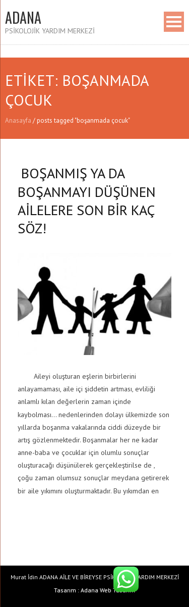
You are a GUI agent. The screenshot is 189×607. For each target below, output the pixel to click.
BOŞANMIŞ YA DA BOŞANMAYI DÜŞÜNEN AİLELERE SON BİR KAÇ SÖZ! (87, 200)
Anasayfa (18, 120)
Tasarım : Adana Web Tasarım (94, 590)
